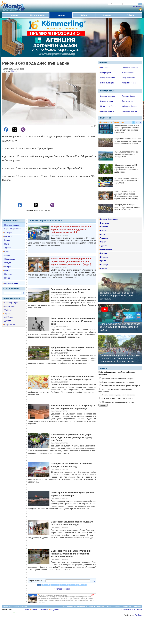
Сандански (53, 610)
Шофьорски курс (128, 78)
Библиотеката (10, 306)
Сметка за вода (106, 101)
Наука (6, 244)
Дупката (7, 321)
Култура (7, 263)
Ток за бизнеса (127, 73)
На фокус (8, 274)
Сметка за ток (127, 101)
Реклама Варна (128, 96)
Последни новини (11, 225)
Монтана (44, 610)
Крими (6, 270)
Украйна (7, 314)
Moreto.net (15, 71)
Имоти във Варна (106, 83)
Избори (7, 278)
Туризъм (7, 248)
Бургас (26, 610)
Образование (9, 259)
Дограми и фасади (107, 96)
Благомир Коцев (11, 303)
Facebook (138, 615)
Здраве (7, 255)
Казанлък (34, 610)
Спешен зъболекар (129, 68)
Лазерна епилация (107, 78)
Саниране (8, 310)
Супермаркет (105, 73)
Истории (7, 267)
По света (7, 236)
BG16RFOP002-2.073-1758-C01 (131, 609)
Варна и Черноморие (13, 229)
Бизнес (7, 240)
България (8, 233)
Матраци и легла (106, 111)
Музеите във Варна (107, 106)
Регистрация (137, 6)
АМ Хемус (8, 317)
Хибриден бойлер (128, 83)
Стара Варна (9, 324)
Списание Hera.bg (129, 111)
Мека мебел (104, 68)
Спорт (6, 251)
